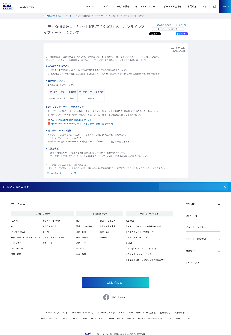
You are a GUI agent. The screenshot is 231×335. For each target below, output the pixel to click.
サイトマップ (192, 262)
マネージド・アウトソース (54, 237)
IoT (12, 226)
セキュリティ (17, 243)
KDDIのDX (130, 220)
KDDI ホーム (51, 312)
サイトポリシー (68, 318)
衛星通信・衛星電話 (51, 220)
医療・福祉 (105, 231)
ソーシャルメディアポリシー (119, 318)
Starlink (129, 243)
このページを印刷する (167, 29)
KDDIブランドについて (81, 312)
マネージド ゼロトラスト (137, 237)
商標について (181, 318)
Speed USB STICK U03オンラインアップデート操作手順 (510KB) (80, 123)
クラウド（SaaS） (19, 231)
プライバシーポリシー (91, 318)
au (64, 312)
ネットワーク (17, 248)
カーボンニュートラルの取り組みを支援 (143, 226)
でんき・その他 (49, 226)
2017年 (68, 16)
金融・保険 (81, 231)
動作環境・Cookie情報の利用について (153, 318)
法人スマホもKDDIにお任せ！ (138, 254)
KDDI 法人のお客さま (52, 16)
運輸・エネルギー (84, 226)
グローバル (47, 243)
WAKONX (190, 203)
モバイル (15, 220)
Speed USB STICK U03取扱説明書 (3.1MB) (70, 120)
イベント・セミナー (196, 227)
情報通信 (104, 237)
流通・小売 (81, 243)
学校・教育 (81, 254)
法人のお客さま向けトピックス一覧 (171, 25)
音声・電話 (16, 254)
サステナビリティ (105, 312)
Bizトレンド (192, 215)
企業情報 (164, 312)
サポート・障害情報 (196, 239)
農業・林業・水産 (107, 226)
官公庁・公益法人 (107, 220)
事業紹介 (190, 250)
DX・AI (46, 231)
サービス (16, 204)
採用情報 (178, 312)
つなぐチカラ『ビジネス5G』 (138, 231)
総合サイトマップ (48, 318)
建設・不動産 (82, 237)
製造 (78, 220)
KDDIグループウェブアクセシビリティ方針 (136, 312)
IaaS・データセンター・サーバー (25, 237)
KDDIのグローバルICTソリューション (142, 248)
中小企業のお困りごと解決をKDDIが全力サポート (147, 259)
